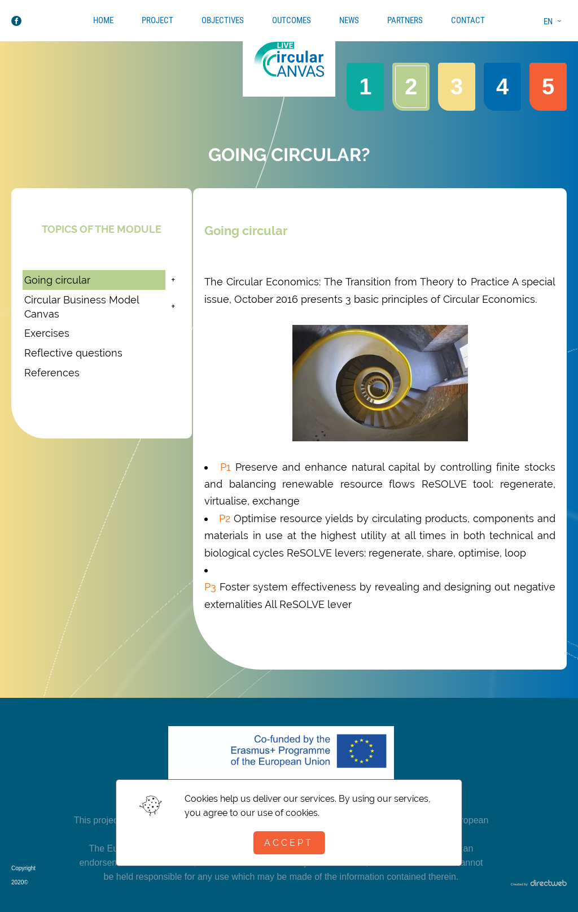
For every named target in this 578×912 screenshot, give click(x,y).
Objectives (223, 20)
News (349, 20)
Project (157, 20)
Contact (468, 20)
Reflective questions (73, 353)
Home (103, 20)
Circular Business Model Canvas (81, 307)
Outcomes (291, 20)
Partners (405, 20)
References (52, 373)
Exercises (46, 333)
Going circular (57, 280)
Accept (288, 842)
